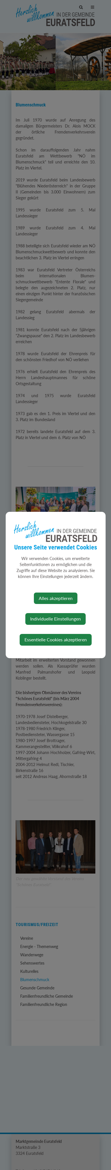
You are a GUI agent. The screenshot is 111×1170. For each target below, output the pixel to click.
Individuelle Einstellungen (55, 618)
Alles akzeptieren (56, 598)
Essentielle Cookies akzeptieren (55, 639)
